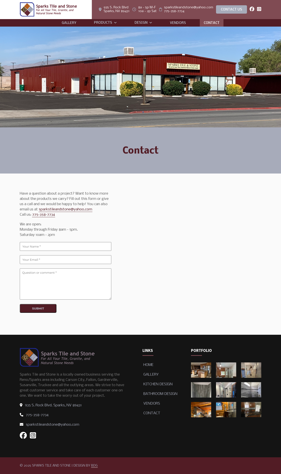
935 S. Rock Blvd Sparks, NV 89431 (117, 9)
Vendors (178, 23)
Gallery (69, 23)
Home (148, 365)
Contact (212, 23)
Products (105, 23)
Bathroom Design (160, 394)
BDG (94, 465)
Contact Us (231, 9)
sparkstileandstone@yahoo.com (188, 7)
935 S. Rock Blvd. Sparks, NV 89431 (51, 405)
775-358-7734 (174, 11)
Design (143, 23)
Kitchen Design (158, 384)
